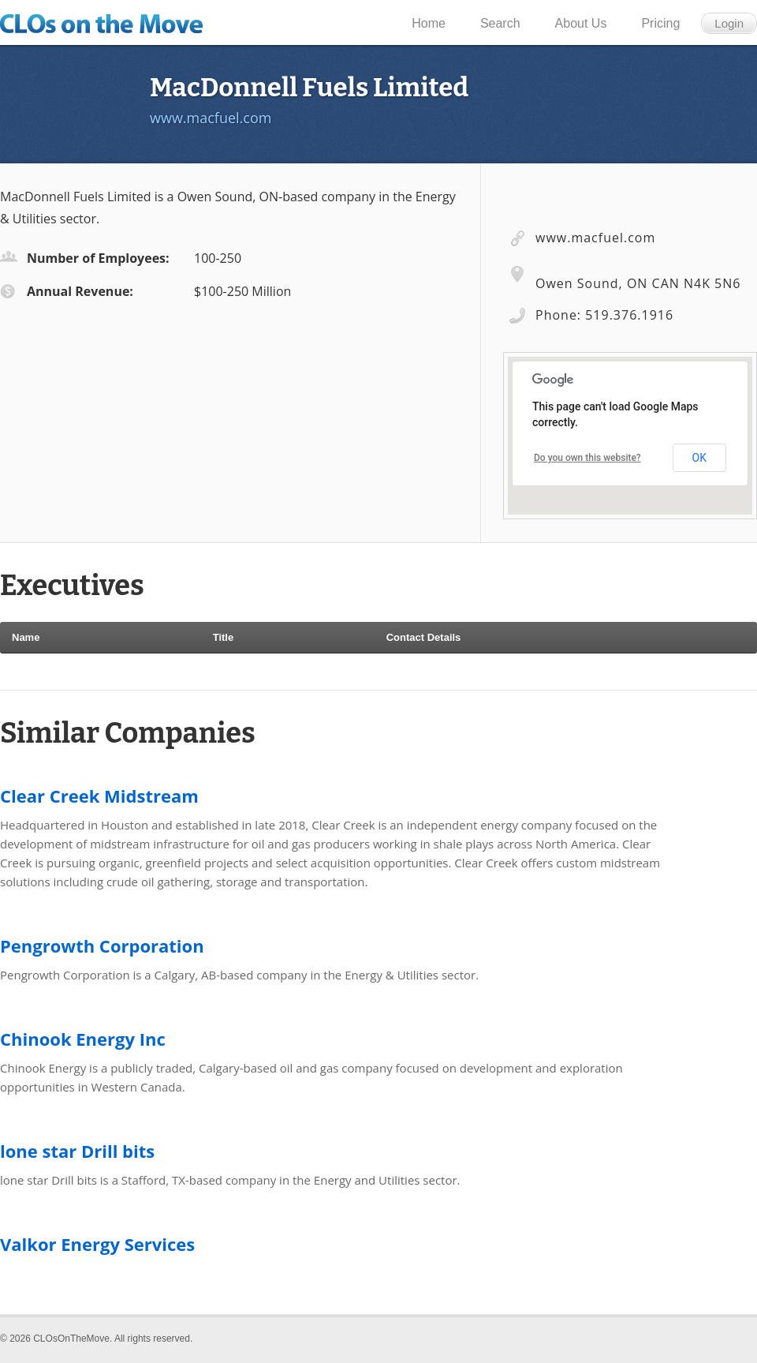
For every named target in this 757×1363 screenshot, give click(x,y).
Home (429, 23)
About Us (581, 23)
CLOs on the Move (107, 23)
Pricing (660, 23)
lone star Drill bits (77, 1151)
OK (699, 457)
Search (500, 23)
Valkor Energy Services (97, 1244)
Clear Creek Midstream (99, 795)
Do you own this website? (587, 457)
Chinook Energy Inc (83, 1038)
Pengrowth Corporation (102, 945)
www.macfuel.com (210, 117)
